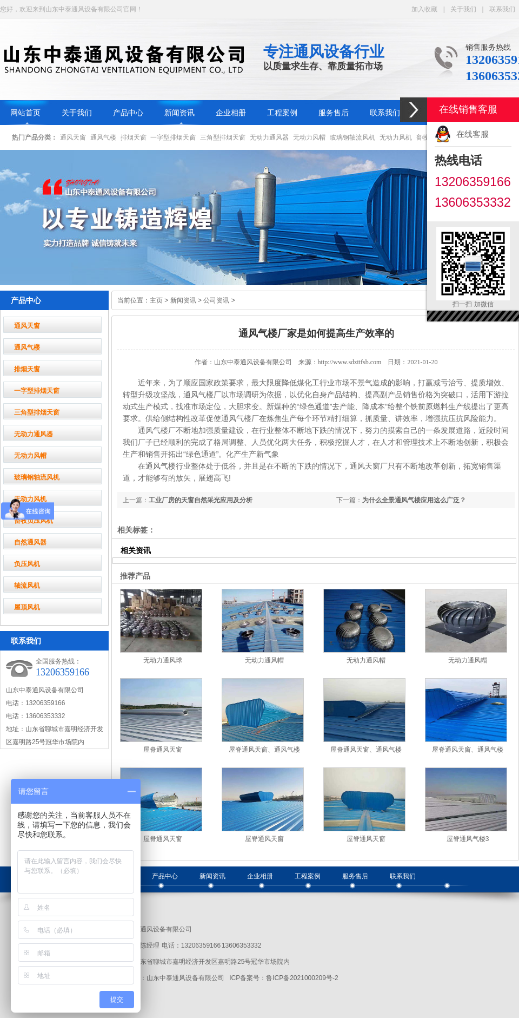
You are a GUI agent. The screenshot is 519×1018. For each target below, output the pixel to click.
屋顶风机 (27, 607)
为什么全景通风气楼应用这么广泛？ (414, 500)
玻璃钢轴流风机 (352, 137)
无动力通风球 (162, 660)
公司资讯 (216, 300)
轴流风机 (27, 585)
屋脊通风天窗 (162, 749)
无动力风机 (396, 137)
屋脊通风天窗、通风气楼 (264, 749)
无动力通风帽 (264, 660)
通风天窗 (73, 137)
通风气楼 (103, 137)
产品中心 (128, 113)
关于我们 (463, 9)
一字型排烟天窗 (173, 137)
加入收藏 (424, 9)
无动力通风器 (269, 137)
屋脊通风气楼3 (468, 839)
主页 (156, 300)
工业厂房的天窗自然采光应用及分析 (200, 500)
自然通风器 (30, 542)
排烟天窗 (134, 137)
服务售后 (333, 113)
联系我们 (502, 9)
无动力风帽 (309, 137)
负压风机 (27, 564)
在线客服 (472, 134)
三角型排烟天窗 (222, 137)
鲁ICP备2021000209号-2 (302, 978)
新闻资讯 (179, 113)
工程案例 (282, 113)
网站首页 (25, 113)
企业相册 (231, 113)
